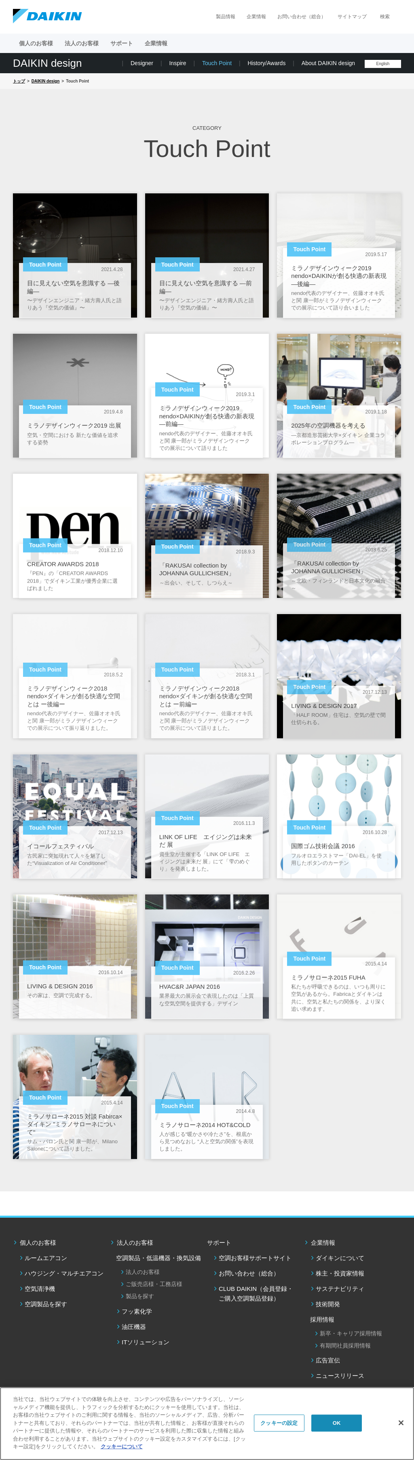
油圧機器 (134, 1326)
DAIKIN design (47, 63)
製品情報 (225, 16)
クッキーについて (122, 1446)
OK (337, 1423)
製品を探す (140, 1296)
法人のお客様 (135, 1242)
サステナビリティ (340, 1288)
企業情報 (256, 16)
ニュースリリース (340, 1375)
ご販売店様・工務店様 (154, 1284)
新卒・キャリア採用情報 (351, 1333)
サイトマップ (352, 16)
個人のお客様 (38, 1242)
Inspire (177, 63)
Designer (142, 63)
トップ (19, 81)
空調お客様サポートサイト (255, 1257)
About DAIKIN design (328, 63)
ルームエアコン (46, 1257)
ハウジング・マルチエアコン (64, 1273)
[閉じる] (401, 1423)
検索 (385, 16)
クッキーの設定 (279, 1423)
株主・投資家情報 (340, 1273)
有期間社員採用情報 (345, 1345)
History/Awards (267, 63)
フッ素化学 (137, 1311)
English (383, 63)
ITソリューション (145, 1342)
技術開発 (328, 1304)
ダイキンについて (340, 1257)
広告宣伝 (328, 1360)
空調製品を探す (46, 1304)
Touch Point (217, 63)
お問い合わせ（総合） (301, 16)
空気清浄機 (40, 1288)
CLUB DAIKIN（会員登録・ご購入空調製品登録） (256, 1293)
